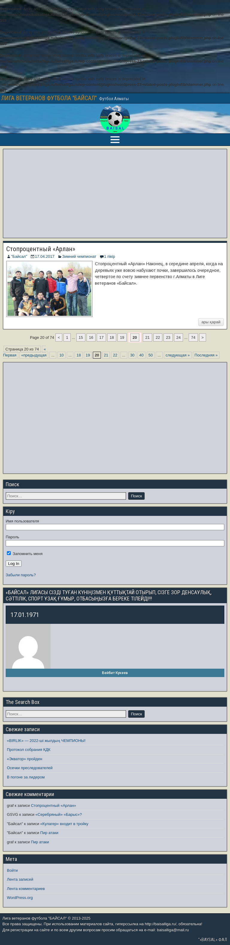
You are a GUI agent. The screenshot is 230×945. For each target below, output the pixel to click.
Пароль (12, 537)
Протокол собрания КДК (28, 749)
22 (158, 337)
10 (61, 355)
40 (141, 355)
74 (193, 337)
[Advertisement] (115, 193)
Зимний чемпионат (79, 256)
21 (147, 337)
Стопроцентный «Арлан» (40, 249)
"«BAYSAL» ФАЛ (212, 939)
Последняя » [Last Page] (206, 355)
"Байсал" (19, 256)
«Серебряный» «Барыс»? (58, 814)
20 (135, 337)
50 (151, 355)
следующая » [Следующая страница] (178, 355)
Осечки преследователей (29, 768)
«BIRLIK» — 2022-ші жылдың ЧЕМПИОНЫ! (46, 740)
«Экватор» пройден (24, 759)
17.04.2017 (45, 256)
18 (112, 337)
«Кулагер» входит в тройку (64, 823)
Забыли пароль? (21, 575)
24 (178, 337)
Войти (12, 870)
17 (101, 337)
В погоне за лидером (26, 777)
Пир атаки (49, 832)
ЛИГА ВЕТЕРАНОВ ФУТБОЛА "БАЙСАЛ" (49, 98)
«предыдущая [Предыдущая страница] (33, 355)
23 (168, 337)
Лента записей (20, 879)
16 (91, 337)
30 (132, 355)
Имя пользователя (22, 521)
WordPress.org (20, 897)
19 (122, 337)
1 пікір (109, 256)
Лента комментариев (26, 888)
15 (81, 337)
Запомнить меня (25, 553)
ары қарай (211, 322)
